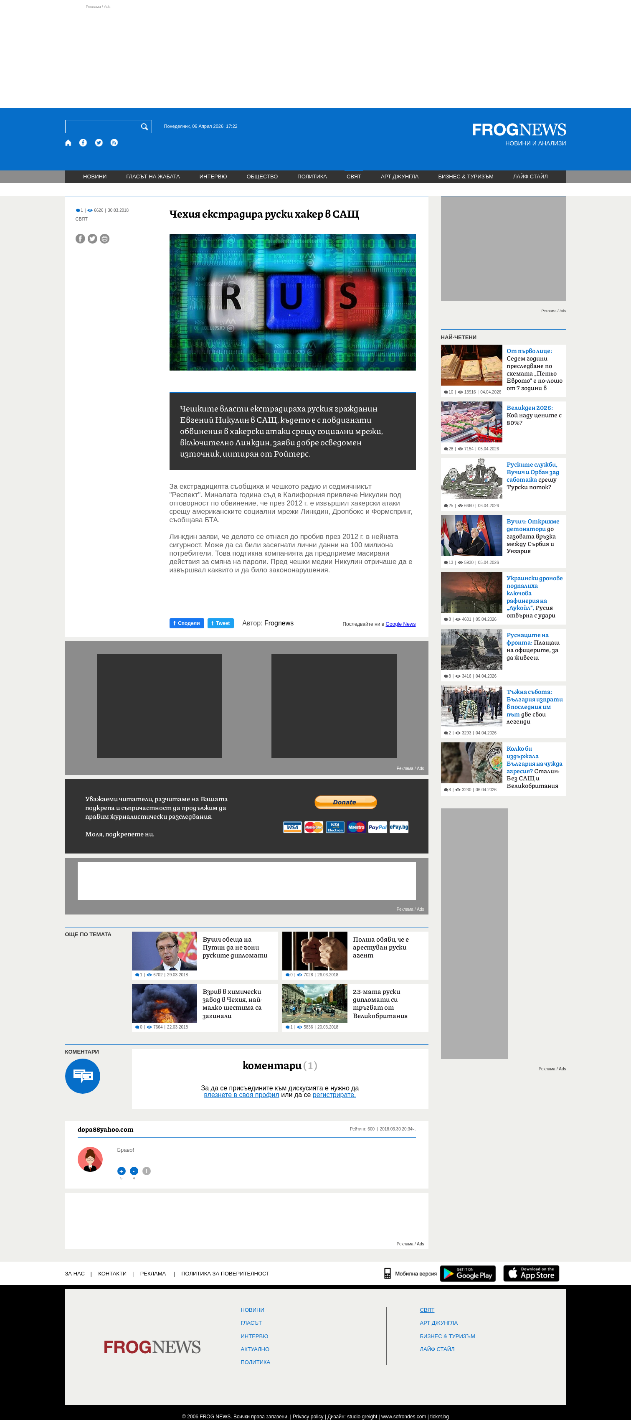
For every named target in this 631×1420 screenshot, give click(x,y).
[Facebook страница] (83, 143)
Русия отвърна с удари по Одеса (535, 599)
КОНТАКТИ (112, 1273)
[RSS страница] (114, 143)
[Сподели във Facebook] (80, 239)
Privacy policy (308, 1417)
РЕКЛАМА (153, 1273)
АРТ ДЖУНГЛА (400, 176)
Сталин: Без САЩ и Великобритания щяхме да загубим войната (535, 770)
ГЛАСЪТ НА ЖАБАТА (153, 176)
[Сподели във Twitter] (92, 239)
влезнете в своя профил (241, 1094)
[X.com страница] (99, 143)
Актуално (255, 1349)
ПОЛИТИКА (312, 176)
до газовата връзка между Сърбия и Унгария (533, 536)
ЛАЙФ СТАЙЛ (530, 176)
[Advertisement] (315, 56)
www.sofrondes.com (403, 1417)
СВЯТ (354, 176)
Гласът (251, 1323)
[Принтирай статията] (104, 239)
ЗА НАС (75, 1273)
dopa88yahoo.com (106, 1129)
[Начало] (68, 143)
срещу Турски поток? (533, 476)
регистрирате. (334, 1094)
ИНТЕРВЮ (213, 176)
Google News (400, 624)
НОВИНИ (94, 176)
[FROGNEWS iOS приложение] (531, 1273)
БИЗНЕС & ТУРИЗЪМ (466, 176)
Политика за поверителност (225, 1273)
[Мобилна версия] (410, 1273)
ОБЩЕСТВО (262, 176)
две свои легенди (535, 707)
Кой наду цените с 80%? (534, 415)
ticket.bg (439, 1417)
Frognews (279, 623)
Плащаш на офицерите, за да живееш (533, 646)
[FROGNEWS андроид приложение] (468, 1273)
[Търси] (146, 126)
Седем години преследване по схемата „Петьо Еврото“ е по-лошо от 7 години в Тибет (535, 372)
